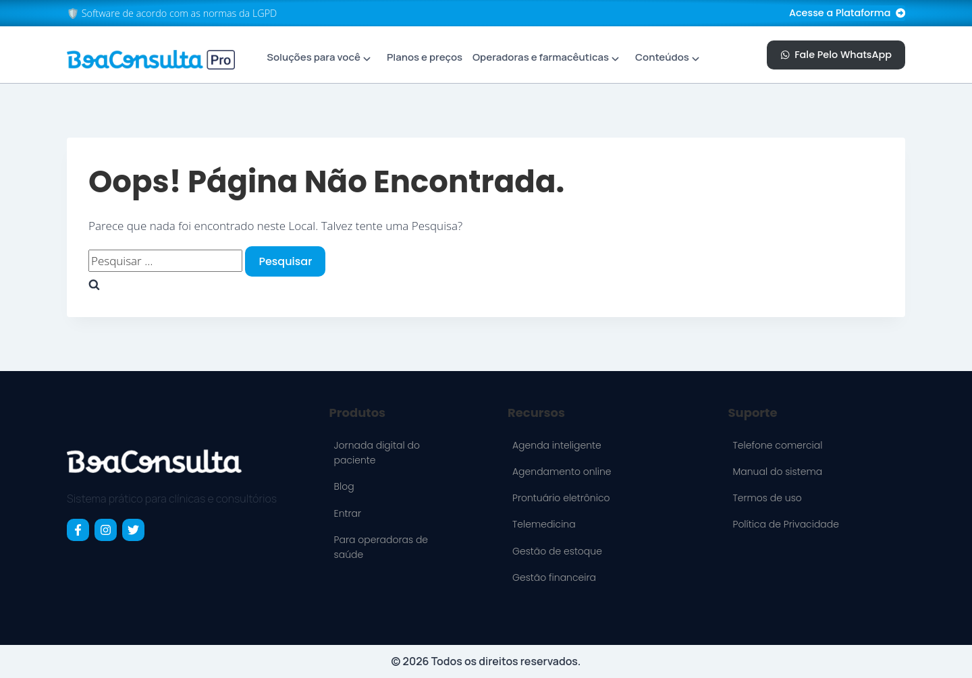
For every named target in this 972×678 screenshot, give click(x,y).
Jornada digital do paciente (377, 453)
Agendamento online (562, 471)
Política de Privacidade (785, 524)
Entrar (347, 513)
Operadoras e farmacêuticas (541, 57)
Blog (344, 486)
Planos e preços (424, 57)
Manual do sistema (777, 471)
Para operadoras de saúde (381, 547)
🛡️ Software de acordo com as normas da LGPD (172, 13)
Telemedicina (544, 524)
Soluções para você (313, 57)
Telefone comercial (777, 445)
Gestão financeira (554, 577)
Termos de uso (766, 498)
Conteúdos (662, 57)
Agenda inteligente (556, 445)
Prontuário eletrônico (561, 498)
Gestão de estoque (557, 551)
